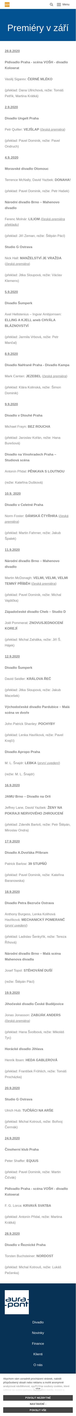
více (38, 1388)
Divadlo (38, 1322)
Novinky (38, 1333)
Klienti (38, 1354)
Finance (38, 1344)
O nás (37, 1365)
